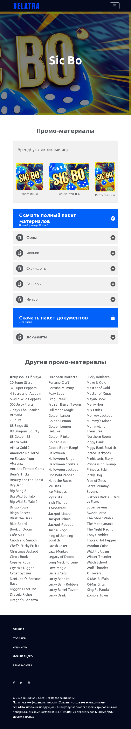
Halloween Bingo (61, 457)
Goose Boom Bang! (63, 446)
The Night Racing (100, 527)
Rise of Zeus (96, 479)
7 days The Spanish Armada (24, 410)
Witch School (97, 560)
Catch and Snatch (23, 539)
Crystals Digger (22, 566)
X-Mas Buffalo (98, 577)
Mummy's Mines (99, 419)
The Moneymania (100, 522)
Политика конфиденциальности (35, 701)
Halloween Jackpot (63, 468)
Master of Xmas (99, 392)
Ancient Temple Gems (27, 467)
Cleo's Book (19, 555)
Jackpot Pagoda (60, 523)
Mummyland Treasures (96, 427)
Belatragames (22, 664)
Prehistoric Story (100, 457)
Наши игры (20, 645)
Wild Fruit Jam (98, 550)
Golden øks (57, 441)
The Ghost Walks (100, 517)
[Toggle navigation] (114, 5)
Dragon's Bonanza (24, 598)
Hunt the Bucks (60, 479)
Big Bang (16, 484)
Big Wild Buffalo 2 (23, 500)
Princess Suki (97, 468)
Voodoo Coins (97, 544)
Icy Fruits (55, 495)
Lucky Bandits (58, 577)
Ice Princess (57, 490)
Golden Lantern (60, 414)
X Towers (94, 572)
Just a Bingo (57, 528)
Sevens (92, 490)
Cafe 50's (17, 533)
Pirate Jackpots (99, 451)
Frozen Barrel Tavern (64, 403)
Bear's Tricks (19, 473)
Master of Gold (98, 386)
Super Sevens (97, 506)
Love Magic (57, 566)
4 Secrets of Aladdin (25, 392)
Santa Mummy (98, 484)
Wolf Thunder (97, 566)
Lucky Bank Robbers (63, 583)
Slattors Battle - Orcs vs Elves (103, 497)
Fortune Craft (58, 381)
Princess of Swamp (101, 462)
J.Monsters (57, 506)
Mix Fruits (94, 408)
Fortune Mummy (61, 386)
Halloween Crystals (63, 462)
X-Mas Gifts (96, 583)
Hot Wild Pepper (61, 473)
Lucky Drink (57, 593)
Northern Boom (99, 435)
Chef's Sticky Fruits (24, 544)
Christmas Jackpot (24, 550)
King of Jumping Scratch (60, 536)
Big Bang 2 (18, 489)
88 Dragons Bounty (24, 429)
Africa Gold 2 (20, 446)
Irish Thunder (58, 501)
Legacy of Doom (61, 555)
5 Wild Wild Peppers (25, 397)
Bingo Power (20, 506)
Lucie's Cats (57, 572)
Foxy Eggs (56, 392)
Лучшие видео (23, 655)
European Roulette (63, 375)
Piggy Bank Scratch (101, 446)
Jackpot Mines (59, 517)
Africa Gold (18, 441)
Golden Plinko (59, 435)
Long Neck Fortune (63, 560)
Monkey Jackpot (99, 414)
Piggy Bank (95, 441)
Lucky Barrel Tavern (63, 588)
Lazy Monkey (58, 550)
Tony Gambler (97, 533)
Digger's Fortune (23, 587)
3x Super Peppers (23, 386)
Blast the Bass (21, 517)
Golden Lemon (59, 419)
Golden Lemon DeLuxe (59, 427)
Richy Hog (94, 473)
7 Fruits (15, 418)
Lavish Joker (57, 544)
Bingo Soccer (20, 511)
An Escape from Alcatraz (22, 459)
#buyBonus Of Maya (25, 375)
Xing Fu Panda (98, 588)
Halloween (56, 451)
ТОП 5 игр (19, 637)
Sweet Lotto (96, 511)
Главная (18, 628)
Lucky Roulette (98, 375)
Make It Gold (96, 381)
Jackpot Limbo (59, 512)
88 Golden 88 (20, 435)
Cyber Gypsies (21, 572)
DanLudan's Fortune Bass (25, 579)
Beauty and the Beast (26, 478)
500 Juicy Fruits (22, 403)
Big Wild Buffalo (22, 495)
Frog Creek (57, 397)
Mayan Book (96, 397)
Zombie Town (97, 593)
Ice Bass (54, 484)
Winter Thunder (99, 555)
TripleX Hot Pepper (101, 539)
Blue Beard (18, 522)
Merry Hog (95, 403)
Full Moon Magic (61, 408)
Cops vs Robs (20, 560)
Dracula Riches (21, 593)
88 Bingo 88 (19, 424)
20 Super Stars (21, 381)
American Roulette (24, 451)
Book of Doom (21, 527)
